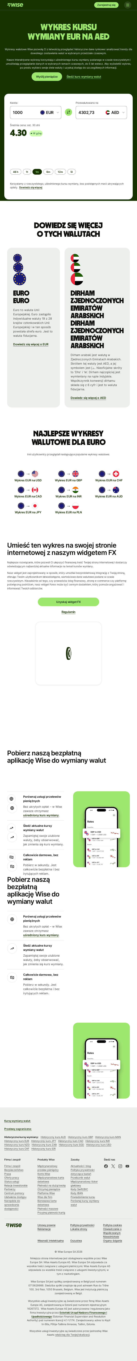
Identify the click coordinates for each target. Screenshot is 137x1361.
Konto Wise (43, 1173)
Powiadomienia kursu (83, 1197)
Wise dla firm (44, 1197)
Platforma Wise (46, 1193)
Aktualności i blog (81, 1165)
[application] (37, 151)
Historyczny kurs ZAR (44, 1144)
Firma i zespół (12, 1165)
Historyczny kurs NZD (17, 1144)
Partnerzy (10, 1189)
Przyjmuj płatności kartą (51, 1212)
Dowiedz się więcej (30, 187)
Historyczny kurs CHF (16, 1148)
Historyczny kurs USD (98, 1144)
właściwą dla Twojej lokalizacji (72, 1334)
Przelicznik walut (80, 1177)
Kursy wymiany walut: (17, 1120)
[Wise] (15, 5)
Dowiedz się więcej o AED (88, 398)
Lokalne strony (78, 1228)
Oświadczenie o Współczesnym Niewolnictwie (112, 1232)
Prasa (7, 1173)
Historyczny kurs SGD (71, 1144)
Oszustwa (76, 1240)
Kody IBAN (77, 1193)
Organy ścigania (112, 1240)
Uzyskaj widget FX (68, 602)
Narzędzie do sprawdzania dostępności (12, 1204)
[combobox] (49, 112)
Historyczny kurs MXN (108, 1137)
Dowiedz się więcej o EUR (30, 344)
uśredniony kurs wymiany (41, 815)
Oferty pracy (11, 1177)
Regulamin (68, 612)
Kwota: (14, 102)
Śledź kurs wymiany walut (84, 76)
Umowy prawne (46, 1225)
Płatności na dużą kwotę (51, 1185)
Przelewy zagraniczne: (18, 1128)
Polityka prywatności (82, 1225)
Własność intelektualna (50, 1240)
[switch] (68, 112)
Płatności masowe (47, 1208)
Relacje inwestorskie (15, 1185)
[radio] (15, 172)
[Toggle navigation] (127, 5)
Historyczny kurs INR (97, 1140)
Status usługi (11, 1181)
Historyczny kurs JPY (43, 1140)
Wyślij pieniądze (47, 76)
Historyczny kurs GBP (80, 1137)
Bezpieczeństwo (13, 1169)
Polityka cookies (112, 1225)
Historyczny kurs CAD (70, 1140)
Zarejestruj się (106, 5)
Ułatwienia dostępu (15, 1197)
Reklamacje (44, 1228)
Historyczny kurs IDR (43, 1148)
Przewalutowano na (87, 102)
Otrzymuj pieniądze (48, 1189)
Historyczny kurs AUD (53, 1137)
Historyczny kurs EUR (16, 1140)
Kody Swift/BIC (79, 1189)
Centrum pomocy (14, 1193)
